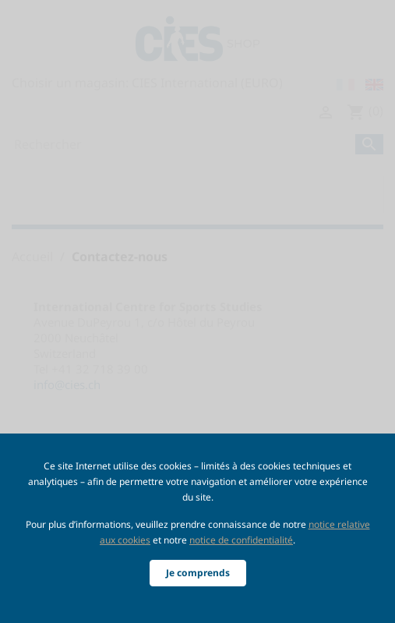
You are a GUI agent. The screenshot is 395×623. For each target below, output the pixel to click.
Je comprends (198, 572)
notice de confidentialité (241, 540)
